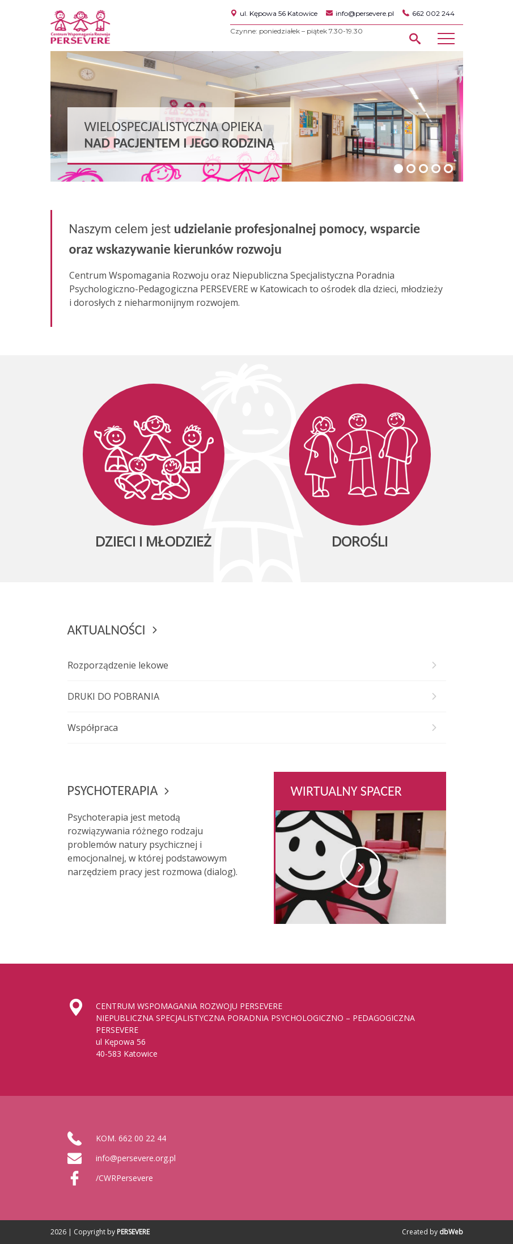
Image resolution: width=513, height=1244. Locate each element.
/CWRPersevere (124, 1177)
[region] (256, 116)
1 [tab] (398, 168)
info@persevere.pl (360, 13)
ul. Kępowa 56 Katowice (273, 13)
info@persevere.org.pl (136, 1158)
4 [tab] (435, 168)
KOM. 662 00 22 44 (131, 1138)
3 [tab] (423, 168)
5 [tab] (448, 168)
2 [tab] (411, 168)
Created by (432, 1232)
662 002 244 (428, 13)
